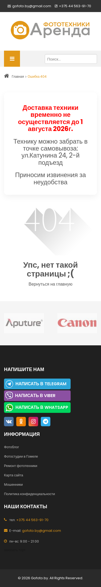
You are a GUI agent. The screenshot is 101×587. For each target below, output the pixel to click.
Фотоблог (11, 447)
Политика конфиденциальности (29, 493)
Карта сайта (13, 475)
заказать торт (15, 549)
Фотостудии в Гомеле (21, 456)
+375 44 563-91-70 (75, 6)
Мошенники (13, 484)
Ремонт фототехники (20, 465)
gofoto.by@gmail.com (31, 6)
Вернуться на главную (50, 284)
